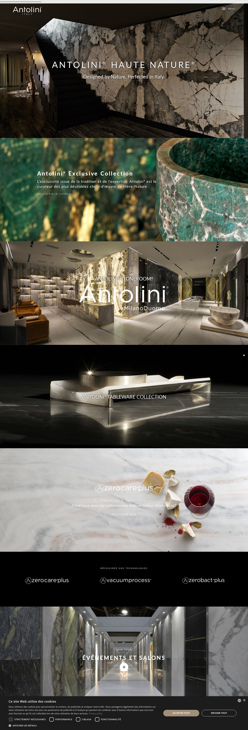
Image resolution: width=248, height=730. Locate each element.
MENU (230, 8)
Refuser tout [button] (219, 713)
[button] (83, 725)
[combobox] (239, 700)
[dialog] (124, 713)
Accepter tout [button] (181, 713)
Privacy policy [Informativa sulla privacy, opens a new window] (95, 713)
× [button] (244, 700)
